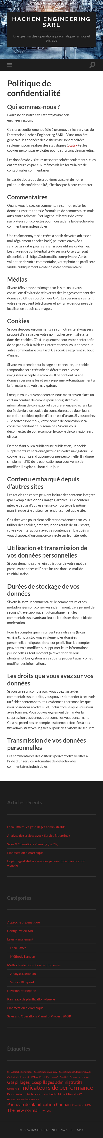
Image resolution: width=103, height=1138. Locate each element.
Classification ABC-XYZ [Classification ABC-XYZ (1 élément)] (46, 1071)
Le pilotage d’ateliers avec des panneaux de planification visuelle (46, 863)
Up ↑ (80, 1129)
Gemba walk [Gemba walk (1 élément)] (13, 1088)
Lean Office (18, 948)
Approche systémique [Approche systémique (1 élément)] (22, 1071)
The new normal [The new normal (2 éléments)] (23, 1110)
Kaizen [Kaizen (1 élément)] (10, 1094)
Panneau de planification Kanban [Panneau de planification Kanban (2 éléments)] (39, 1104)
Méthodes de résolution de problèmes (34, 965)
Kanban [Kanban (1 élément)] (19, 1094)
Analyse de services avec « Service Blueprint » (38, 835)
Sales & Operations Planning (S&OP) (32, 844)
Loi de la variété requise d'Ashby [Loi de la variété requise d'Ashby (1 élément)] (41, 1094)
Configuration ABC (20, 931)
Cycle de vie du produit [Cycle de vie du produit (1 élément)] (18, 1077)
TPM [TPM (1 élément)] (42, 1111)
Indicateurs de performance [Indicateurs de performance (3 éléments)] (57, 1087)
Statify (73, 145)
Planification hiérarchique (25, 853)
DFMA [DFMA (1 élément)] (34, 1077)
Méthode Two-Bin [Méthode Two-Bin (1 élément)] (30, 1099)
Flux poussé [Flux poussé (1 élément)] (52, 1077)
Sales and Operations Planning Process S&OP (39, 1016)
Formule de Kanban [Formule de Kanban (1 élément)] (78, 1077)
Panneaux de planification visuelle (31, 999)
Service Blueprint (22, 982)
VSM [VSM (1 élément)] (49, 1111)
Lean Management (20, 939)
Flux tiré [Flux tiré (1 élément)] (64, 1077)
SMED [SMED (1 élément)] (88, 1105)
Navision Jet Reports (21, 990)
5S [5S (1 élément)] (8, 1071)
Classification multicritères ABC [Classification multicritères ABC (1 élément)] (75, 1071)
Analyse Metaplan (23, 973)
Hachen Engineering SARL (51, 22)
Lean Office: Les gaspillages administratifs (36, 827)
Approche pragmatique (23, 922)
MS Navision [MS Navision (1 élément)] (13, 1099)
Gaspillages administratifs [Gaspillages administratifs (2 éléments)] (57, 1082)
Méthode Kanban (22, 956)
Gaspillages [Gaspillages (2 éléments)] (18, 1082)
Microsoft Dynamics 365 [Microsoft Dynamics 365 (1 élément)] (70, 1094)
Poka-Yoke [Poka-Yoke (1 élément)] (77, 1105)
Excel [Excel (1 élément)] (42, 1077)
